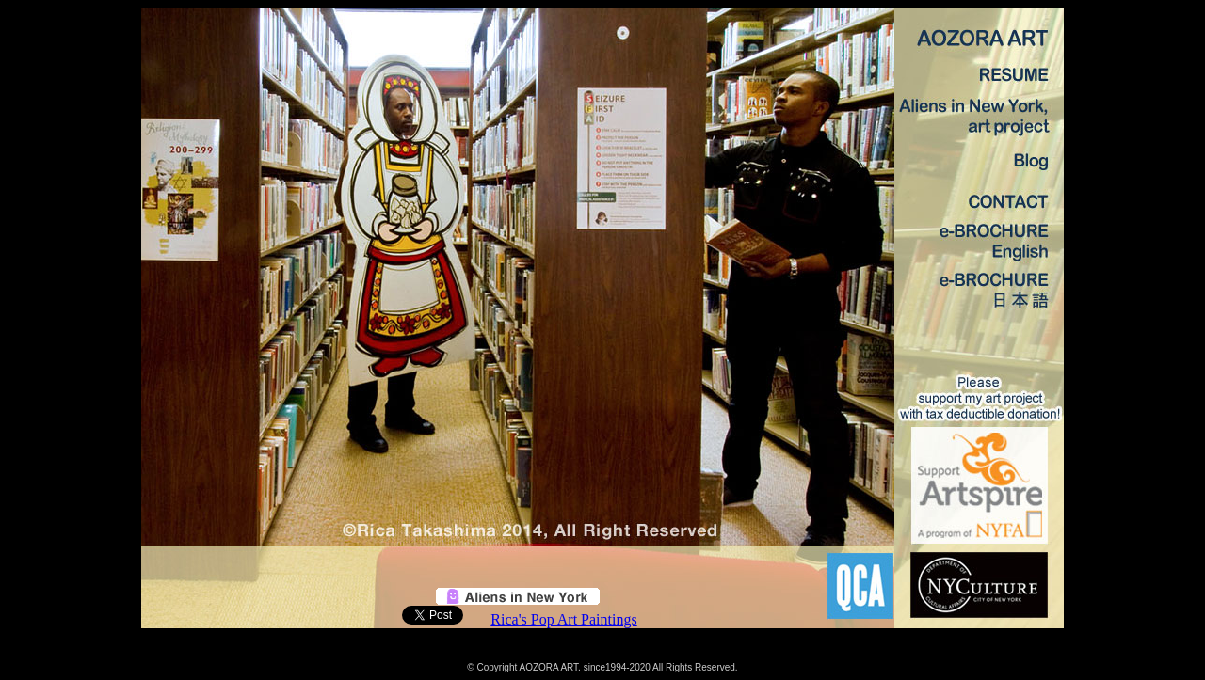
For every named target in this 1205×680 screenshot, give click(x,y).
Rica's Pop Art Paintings (563, 619)
